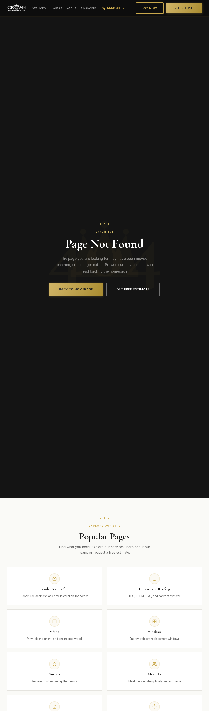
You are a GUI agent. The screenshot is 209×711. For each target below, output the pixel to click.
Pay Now (150, 8)
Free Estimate (184, 8)
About (72, 8)
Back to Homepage (76, 289)
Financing (88, 8)
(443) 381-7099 (116, 8)
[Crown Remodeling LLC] (16, 8)
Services (40, 8)
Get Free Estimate (133, 289)
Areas (57, 8)
